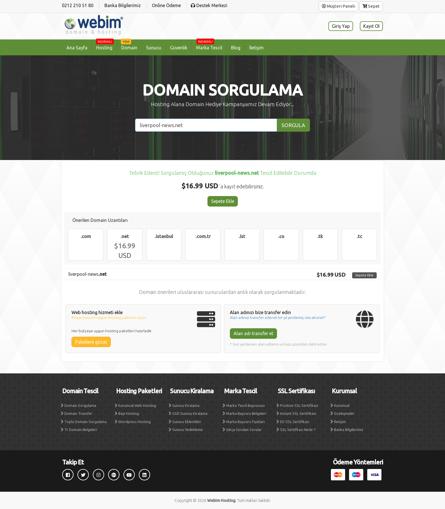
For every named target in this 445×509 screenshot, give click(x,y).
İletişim (256, 47)
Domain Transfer (78, 413)
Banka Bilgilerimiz (348, 430)
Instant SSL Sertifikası (298, 413)
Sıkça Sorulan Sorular (244, 430)
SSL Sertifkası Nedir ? (298, 430)
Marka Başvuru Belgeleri (246, 413)
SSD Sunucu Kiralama (189, 413)
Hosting (105, 45)
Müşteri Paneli (338, 6)
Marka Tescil (209, 45)
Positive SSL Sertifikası (299, 405)
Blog (235, 47)
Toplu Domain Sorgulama (85, 422)
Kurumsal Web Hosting (137, 405)
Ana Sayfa (76, 47)
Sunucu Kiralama (186, 405)
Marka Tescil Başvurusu (245, 405)
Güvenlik (178, 47)
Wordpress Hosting (134, 422)
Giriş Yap (341, 26)
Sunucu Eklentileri (186, 422)
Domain (129, 45)
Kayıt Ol (371, 26)
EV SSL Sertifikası (294, 422)
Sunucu (153, 47)
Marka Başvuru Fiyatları (245, 422)
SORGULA (293, 125)
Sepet (371, 6)
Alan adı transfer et (253, 333)
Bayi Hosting (128, 413)
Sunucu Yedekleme (187, 430)
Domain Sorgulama (80, 405)
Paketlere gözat (91, 341)
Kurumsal (341, 405)
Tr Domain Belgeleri (80, 430)
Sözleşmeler (344, 413)
